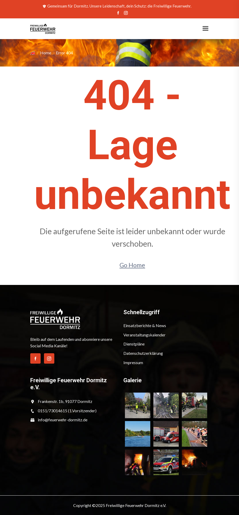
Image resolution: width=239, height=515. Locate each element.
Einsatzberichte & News (144, 325)
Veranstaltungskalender (144, 334)
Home (45, 52)
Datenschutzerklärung (143, 353)
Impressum (133, 362)
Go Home (132, 265)
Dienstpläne (134, 343)
